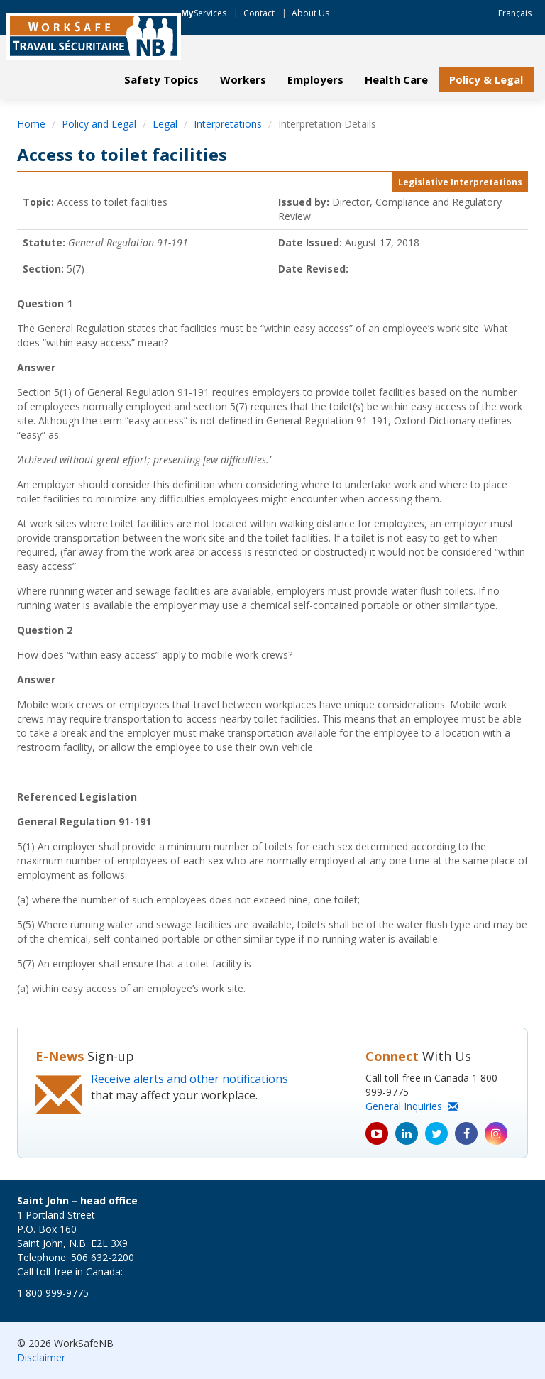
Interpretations (228, 124)
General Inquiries (411, 1106)
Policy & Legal (486, 79)
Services (203, 13)
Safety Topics (161, 79)
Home (31, 124)
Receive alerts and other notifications (189, 1079)
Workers (243, 79)
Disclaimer (41, 1357)
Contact (259, 13)
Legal (165, 124)
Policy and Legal (99, 124)
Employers (315, 79)
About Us (310, 13)
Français (515, 13)
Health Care (396, 79)
